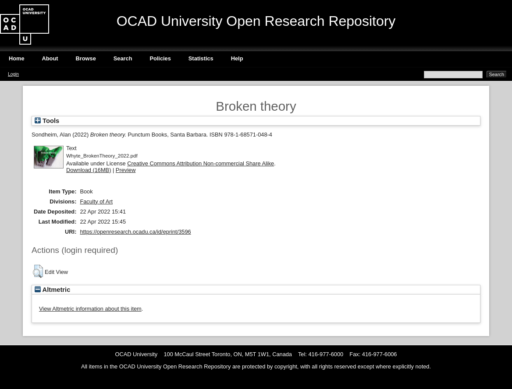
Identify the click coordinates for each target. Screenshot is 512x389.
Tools (47, 120)
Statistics (200, 58)
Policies (160, 58)
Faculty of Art (96, 201)
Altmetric (52, 289)
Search (123, 58)
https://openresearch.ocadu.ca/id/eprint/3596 (135, 231)
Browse (86, 58)
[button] (38, 271)
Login (13, 74)
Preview (126, 170)
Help (237, 58)
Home (17, 58)
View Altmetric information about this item (90, 308)
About (50, 58)
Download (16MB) (88, 170)
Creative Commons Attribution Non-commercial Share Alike (200, 163)
